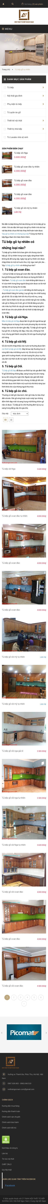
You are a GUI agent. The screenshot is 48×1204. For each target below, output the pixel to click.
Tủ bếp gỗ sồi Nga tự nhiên (14, 845)
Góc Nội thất (7, 1170)
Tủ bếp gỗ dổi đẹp (9, 370)
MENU (7, 29)
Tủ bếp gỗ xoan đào (23, 180)
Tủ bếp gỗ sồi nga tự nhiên (13, 798)
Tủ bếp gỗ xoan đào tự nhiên (26, 167)
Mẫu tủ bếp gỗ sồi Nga (11, 321)
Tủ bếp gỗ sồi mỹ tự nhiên (25, 208)
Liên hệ (43, 657)
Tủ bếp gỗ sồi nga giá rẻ (12, 751)
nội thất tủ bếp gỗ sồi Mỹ (11, 349)
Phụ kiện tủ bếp (14, 104)
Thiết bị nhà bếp (14, 129)
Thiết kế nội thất (14, 121)
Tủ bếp (10, 87)
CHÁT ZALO (7, 1164)
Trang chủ (6, 69)
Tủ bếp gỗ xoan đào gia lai (13, 290)
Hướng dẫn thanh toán (11, 1111)
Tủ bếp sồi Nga (21, 153)
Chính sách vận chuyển (11, 1117)
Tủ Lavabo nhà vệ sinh (17, 137)
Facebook (10, 1185)
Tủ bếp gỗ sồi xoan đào (12, 892)
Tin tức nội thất (8, 1159)
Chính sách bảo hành (10, 1122)
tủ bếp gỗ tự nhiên (12, 265)
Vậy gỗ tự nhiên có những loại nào (15, 234)
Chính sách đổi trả (9, 1128)
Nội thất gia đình (14, 96)
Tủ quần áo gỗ (14, 112)
